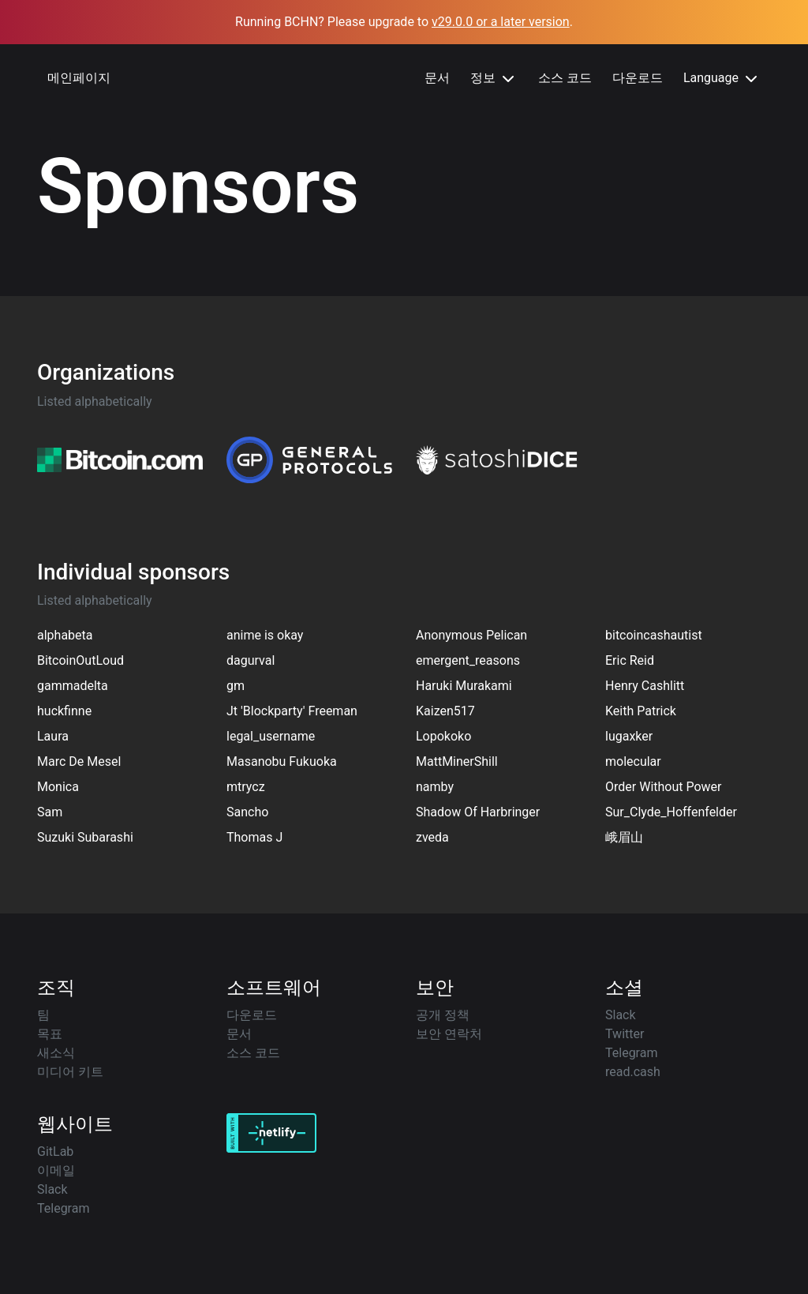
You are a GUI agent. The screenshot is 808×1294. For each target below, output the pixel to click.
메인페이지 (78, 77)
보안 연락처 (449, 1033)
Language (722, 78)
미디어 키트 (70, 1071)
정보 (494, 78)
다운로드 (637, 77)
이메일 (56, 1170)
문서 (437, 77)
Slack (620, 1014)
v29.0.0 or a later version (501, 21)
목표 (49, 1033)
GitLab (55, 1151)
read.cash (632, 1071)
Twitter (624, 1033)
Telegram (631, 1052)
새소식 (56, 1052)
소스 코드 (565, 77)
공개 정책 (442, 1014)
